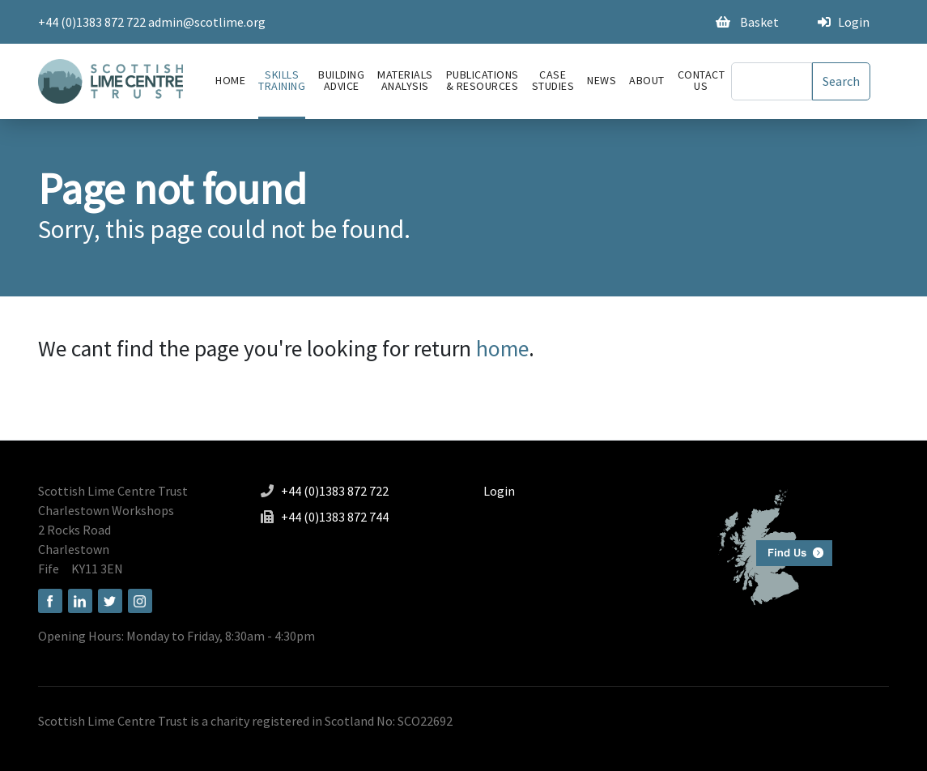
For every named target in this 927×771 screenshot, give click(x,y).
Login (844, 22)
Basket (747, 22)
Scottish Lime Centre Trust (113, 491)
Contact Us (701, 80)
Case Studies (553, 80)
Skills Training (281, 80)
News (601, 80)
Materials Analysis (405, 80)
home (502, 348)
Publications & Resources (482, 80)
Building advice (341, 80)
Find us (768, 545)
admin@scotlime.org (207, 22)
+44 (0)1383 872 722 (92, 22)
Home (230, 80)
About (647, 80)
